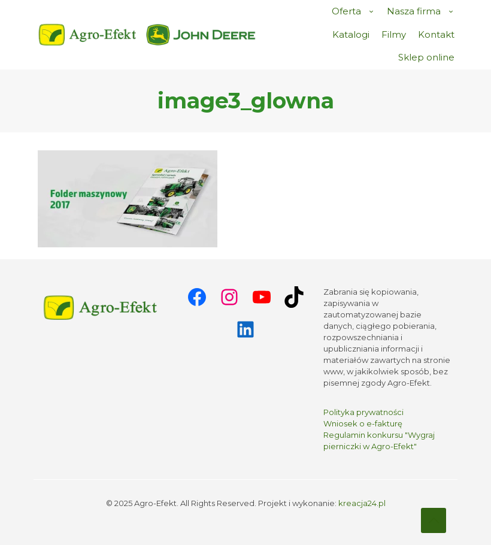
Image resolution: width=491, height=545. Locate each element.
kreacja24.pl (362, 503)
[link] (201, 34)
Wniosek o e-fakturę (362, 423)
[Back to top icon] (433, 520)
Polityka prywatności (363, 412)
